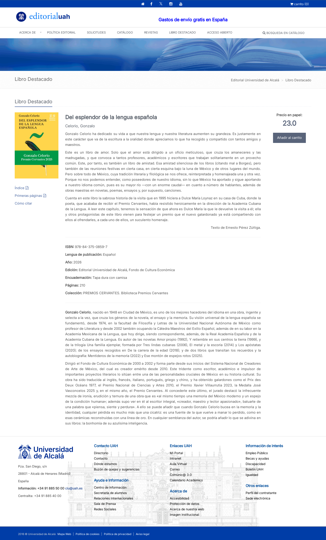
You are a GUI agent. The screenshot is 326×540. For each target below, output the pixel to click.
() (299, 4)
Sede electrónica (258, 498)
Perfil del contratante (261, 493)
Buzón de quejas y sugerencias (116, 469)
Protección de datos (184, 504)
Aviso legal (142, 534)
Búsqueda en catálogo (283, 33)
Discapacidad (255, 464)
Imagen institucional (184, 514)
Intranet (175, 458)
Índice (19, 188)
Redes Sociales (105, 509)
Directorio (101, 453)
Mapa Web (64, 534)
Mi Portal (176, 453)
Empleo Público (257, 453)
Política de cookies (88, 534)
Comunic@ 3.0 (181, 475)
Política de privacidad (117, 534)
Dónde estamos (105, 464)
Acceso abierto (219, 32)
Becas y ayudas (257, 458)
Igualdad (252, 475)
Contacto (101, 458)
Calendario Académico (186, 480)
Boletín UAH (254, 469)
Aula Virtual (178, 464)
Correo (175, 469)
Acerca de (27, 32)
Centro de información (110, 487)
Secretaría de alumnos (110, 493)
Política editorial (61, 32)
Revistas (151, 32)
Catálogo (125, 32)
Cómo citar (23, 203)
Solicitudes (96, 32)
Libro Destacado (182, 32)
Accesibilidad (179, 498)
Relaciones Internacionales (113, 498)
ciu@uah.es (73, 488)
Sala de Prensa (105, 504)
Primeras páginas (28, 195)
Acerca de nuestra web (187, 509)
